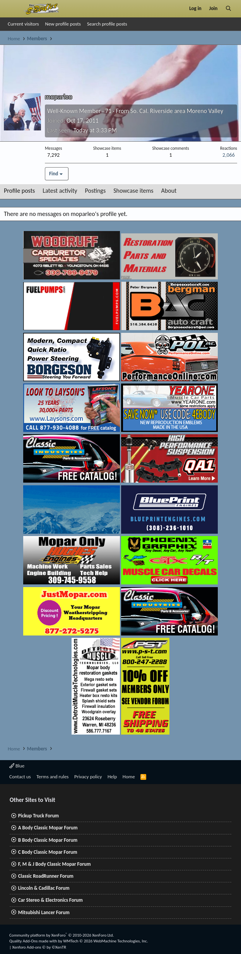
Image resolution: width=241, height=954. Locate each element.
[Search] (228, 8)
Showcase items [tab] (133, 190)
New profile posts (63, 24)
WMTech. (105, 941)
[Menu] (13, 8)
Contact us (20, 776)
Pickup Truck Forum (38, 816)
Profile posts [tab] (19, 190)
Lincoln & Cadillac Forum (44, 888)
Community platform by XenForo (61, 935)
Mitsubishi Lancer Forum (44, 912)
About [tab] (169, 190)
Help (112, 776)
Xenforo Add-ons (39, 947)
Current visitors (23, 24)
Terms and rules (52, 776)
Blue (16, 766)
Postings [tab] (95, 190)
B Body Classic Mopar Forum (47, 840)
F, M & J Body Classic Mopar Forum (54, 864)
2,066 (228, 155)
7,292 (53, 155)
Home (129, 776)
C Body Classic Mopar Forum (47, 852)
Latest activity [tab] (60, 190)
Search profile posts (107, 24)
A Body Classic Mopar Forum (48, 828)
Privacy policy (88, 776)
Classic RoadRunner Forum (45, 876)
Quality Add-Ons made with (33, 941)
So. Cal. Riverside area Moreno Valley (176, 111)
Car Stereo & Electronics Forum (50, 900)
